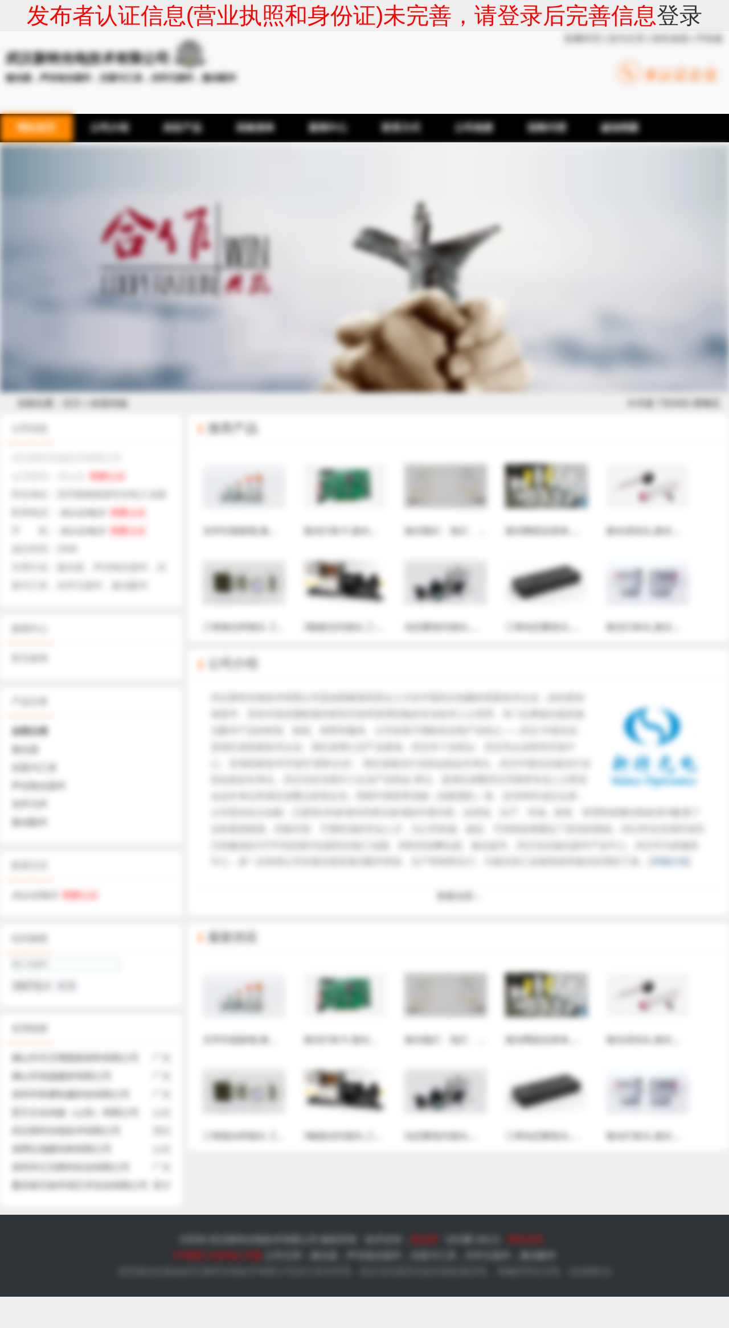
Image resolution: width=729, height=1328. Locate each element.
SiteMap (224, 1255)
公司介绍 (233, 663)
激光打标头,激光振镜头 (652, 588)
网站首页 (526, 1239)
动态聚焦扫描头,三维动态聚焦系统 (473, 588)
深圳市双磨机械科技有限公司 (70, 1094)
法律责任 (590, 1271)
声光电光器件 (38, 786)
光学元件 (29, 804)
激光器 (25, 749)
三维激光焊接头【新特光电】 (262, 588)
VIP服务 (189, 1255)
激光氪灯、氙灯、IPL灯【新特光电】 (479, 492)
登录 (679, 15)
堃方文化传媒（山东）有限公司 (75, 1112)
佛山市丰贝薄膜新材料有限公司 (75, 1058)
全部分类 (29, 731)
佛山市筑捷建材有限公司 (61, 1076)
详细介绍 (670, 861)
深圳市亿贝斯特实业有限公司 (70, 1167)
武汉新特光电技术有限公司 (66, 1131)
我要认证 (107, 476)
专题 (253, 1255)
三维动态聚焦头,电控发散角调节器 (574, 588)
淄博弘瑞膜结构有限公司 (61, 1149)
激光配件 (29, 822)
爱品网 (424, 1239)
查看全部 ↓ (458, 896)
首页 (72, 403)
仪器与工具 (34, 767)
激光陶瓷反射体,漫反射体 (556, 492)
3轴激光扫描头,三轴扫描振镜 (362, 588)
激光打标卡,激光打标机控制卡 (364, 492)
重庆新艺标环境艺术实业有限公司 (79, 1185)
